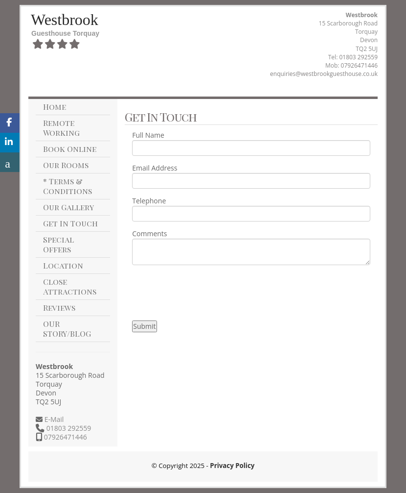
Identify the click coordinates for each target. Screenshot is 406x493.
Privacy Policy (232, 465)
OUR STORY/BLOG (67, 329)
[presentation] (206, 291)
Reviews (59, 307)
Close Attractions (69, 286)
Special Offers (58, 244)
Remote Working (61, 128)
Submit (144, 326)
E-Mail (53, 419)
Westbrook (64, 19)
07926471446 (359, 65)
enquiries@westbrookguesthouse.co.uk (324, 74)
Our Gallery (68, 207)
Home (54, 106)
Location (63, 265)
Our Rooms (66, 165)
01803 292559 (358, 57)
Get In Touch (70, 223)
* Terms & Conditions (67, 186)
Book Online (69, 149)
